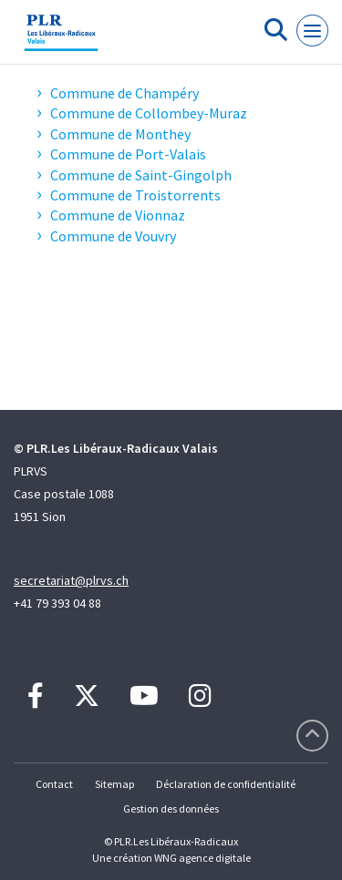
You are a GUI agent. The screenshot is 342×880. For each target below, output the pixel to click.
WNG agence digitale (202, 858)
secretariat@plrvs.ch (71, 580)
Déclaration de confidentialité (225, 784)
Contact (54, 784)
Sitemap (114, 784)
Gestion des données (171, 808)
